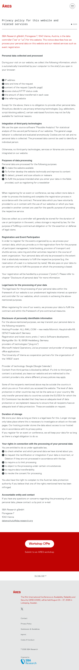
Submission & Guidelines (30, 629)
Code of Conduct (27, 640)
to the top (40, 576)
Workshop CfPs (39, 543)
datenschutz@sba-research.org (17, 520)
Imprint (23, 634)
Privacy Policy (26, 624)
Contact (24, 618)
